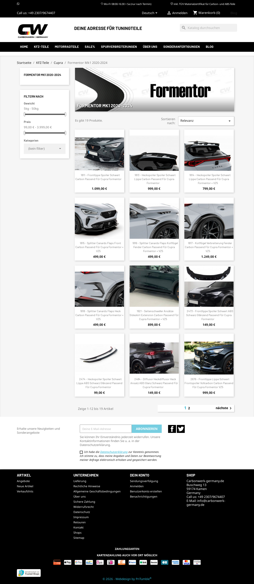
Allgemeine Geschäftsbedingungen (97, 491)
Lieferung (79, 481)
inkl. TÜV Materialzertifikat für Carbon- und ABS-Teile (202, 4)
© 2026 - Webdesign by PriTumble (127, 579)
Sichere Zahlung (84, 501)
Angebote (23, 481)
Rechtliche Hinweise (86, 486)
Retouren (79, 522)
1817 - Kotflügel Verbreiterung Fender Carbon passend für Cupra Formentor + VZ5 (209, 247)
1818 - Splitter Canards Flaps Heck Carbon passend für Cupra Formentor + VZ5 (99, 315)
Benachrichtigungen (143, 496)
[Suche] (208, 28)
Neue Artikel (25, 486)
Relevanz (206, 120)
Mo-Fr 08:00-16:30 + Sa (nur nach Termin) (126, 4)
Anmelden (137, 486)
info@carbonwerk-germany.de (206, 503)
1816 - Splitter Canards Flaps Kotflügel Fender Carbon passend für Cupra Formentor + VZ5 (155, 247)
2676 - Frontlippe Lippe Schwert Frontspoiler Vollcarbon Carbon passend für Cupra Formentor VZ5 (209, 383)
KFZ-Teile (41, 46)
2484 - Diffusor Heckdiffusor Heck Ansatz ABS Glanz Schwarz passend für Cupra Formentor (154, 383)
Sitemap (78, 538)
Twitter (181, 429)
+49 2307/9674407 (41, 13)
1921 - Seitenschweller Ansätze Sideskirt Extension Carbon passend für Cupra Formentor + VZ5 (154, 315)
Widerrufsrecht (83, 507)
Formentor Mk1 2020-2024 (42, 75)
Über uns (150, 46)
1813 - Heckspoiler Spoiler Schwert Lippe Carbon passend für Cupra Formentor (155, 179)
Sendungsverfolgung (144, 481)
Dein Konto (139, 475)
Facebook (172, 429)
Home (24, 46)
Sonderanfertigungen (181, 46)
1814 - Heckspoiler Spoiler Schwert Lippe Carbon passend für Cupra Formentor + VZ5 (210, 179)
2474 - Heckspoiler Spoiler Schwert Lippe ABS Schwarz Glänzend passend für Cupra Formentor (99, 383)
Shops (77, 532)
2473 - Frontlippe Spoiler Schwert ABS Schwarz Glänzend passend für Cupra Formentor (209, 315)
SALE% (90, 46)
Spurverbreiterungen (119, 46)
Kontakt (78, 527)
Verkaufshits (25, 491)
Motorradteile (67, 46)
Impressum (81, 517)
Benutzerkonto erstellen (146, 491)
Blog (233, 13)
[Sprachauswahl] (150, 13)
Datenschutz (81, 512)
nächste (224, 408)
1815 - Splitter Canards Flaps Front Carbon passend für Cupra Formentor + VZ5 (99, 247)
